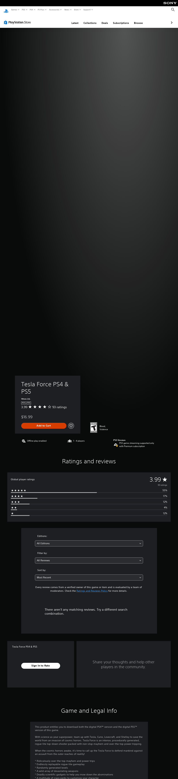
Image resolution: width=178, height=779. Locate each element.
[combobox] (89, 540)
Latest (56, 19)
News (66, 9)
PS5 (23, 9)
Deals (86, 19)
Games (14, 9)
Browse (120, 19)
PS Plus (41, 9)
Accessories (54, 9)
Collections (71, 19)
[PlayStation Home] (6, 9)
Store (76, 9)
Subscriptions (103, 19)
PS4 (31, 9)
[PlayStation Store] (18, 19)
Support (86, 9)
